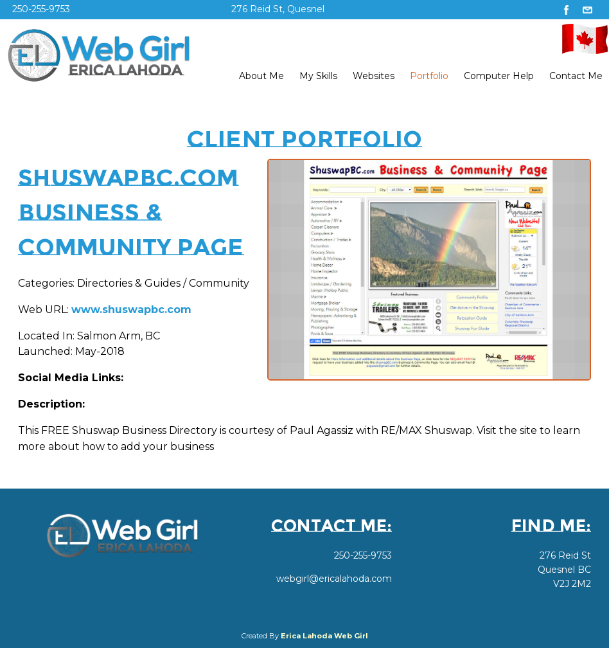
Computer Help (499, 76)
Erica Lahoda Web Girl (324, 635)
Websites (373, 76)
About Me (261, 76)
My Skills (318, 76)
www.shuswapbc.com (131, 309)
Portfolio (429, 76)
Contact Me (576, 76)
